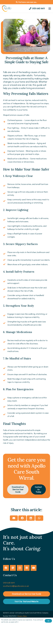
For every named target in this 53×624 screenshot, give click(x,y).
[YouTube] (33, 568)
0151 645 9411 (9, 582)
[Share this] (22, 518)
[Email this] (14, 518)
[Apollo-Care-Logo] (7, 8)
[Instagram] (20, 568)
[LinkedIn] (27, 568)
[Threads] (13, 568)
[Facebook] (6, 568)
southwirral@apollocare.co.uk (16, 586)
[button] (50, 8)
